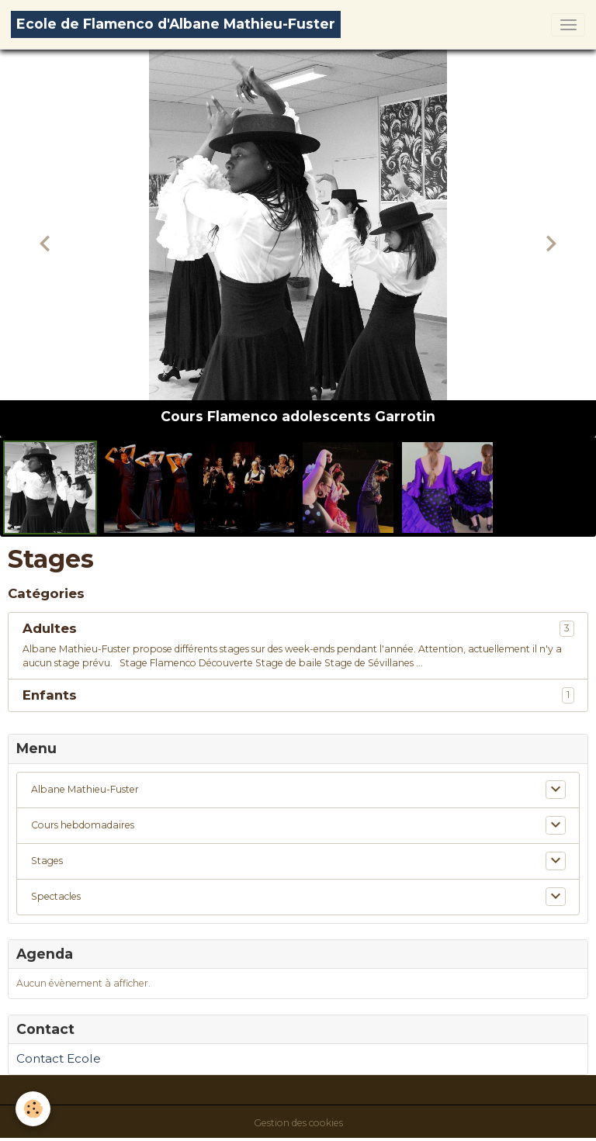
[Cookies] (33, 1108)
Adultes (50, 628)
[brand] (176, 24)
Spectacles (56, 896)
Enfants (50, 695)
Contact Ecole (58, 1058)
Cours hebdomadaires (82, 825)
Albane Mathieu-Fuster (85, 789)
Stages (47, 860)
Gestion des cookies (298, 1123)
